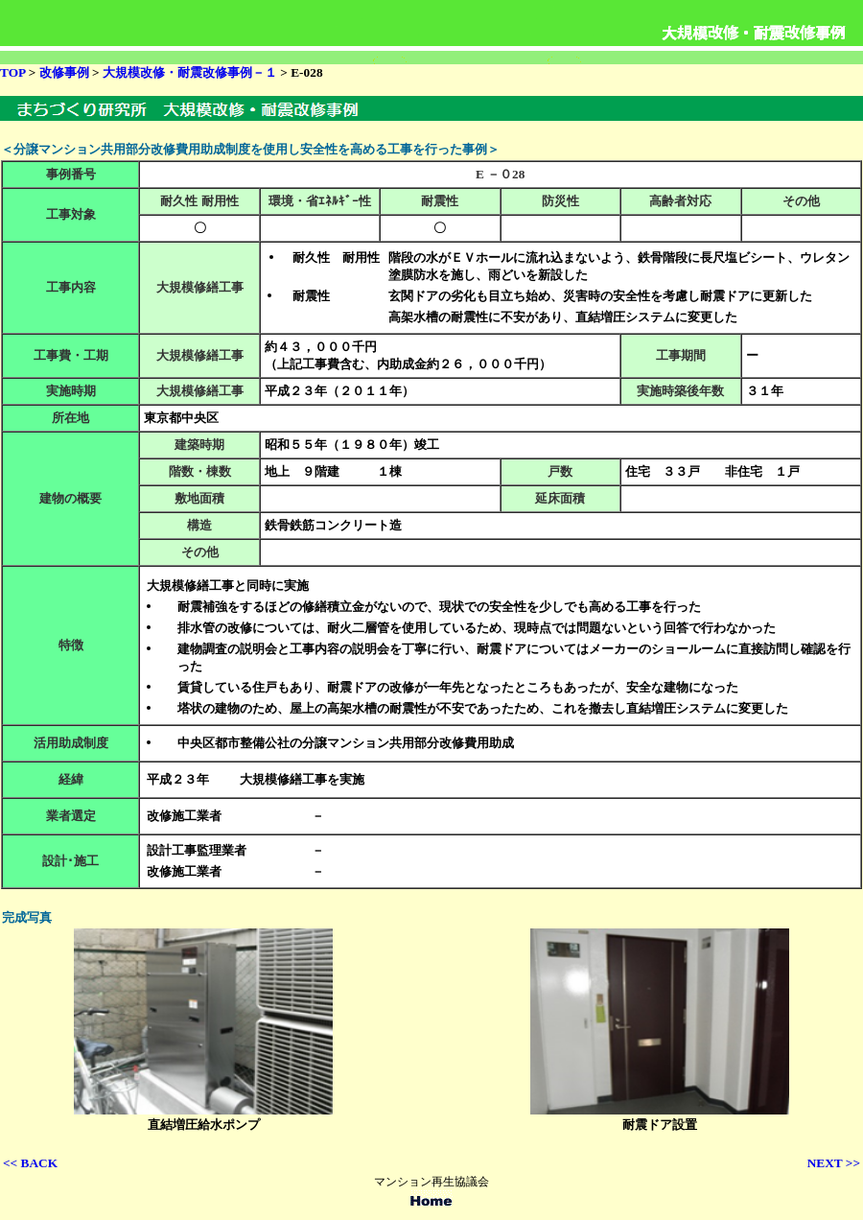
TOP (12, 72)
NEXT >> (833, 1163)
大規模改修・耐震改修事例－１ (190, 72)
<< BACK (30, 1163)
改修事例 (65, 72)
